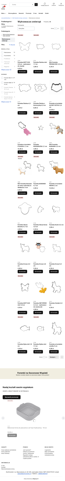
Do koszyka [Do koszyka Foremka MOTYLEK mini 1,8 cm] (22, 312)
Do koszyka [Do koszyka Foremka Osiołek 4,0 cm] (54, 312)
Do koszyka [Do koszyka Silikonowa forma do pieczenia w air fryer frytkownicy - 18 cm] (12, 435)
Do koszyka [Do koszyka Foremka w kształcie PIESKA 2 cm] (54, 193)
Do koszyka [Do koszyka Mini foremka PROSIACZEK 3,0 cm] (54, 71)
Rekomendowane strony (8, 469)
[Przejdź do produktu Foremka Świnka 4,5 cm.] (25, 87)
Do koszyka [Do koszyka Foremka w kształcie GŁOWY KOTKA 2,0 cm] (54, 113)
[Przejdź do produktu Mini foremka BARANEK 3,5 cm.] (56, 128)
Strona (52, 28)
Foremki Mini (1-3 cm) (9, 78)
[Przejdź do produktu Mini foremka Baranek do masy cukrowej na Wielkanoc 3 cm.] (25, 167)
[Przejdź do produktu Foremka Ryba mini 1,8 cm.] (25, 328)
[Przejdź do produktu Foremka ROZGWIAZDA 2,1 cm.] (40, 128)
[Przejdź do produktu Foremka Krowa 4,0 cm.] (25, 248)
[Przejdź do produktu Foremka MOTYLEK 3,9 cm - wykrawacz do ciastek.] (25, 46)
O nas (3, 465)
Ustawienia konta (49, 455)
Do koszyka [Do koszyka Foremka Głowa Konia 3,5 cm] (38, 232)
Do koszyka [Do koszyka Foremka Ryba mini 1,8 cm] (22, 351)
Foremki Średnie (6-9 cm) (8, 88)
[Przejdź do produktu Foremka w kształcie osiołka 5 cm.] (56, 328)
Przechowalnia (49, 453)
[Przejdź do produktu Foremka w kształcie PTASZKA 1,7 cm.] (25, 128)
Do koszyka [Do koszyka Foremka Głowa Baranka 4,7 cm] (22, 232)
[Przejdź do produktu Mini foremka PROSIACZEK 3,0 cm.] (56, 46)
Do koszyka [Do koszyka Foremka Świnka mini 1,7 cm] (38, 71)
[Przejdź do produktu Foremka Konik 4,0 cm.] (56, 208)
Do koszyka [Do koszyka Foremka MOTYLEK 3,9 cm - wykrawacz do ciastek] (22, 71)
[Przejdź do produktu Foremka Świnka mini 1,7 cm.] (40, 46)
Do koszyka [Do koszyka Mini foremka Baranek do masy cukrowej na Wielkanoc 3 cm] (22, 193)
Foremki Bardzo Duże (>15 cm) (8, 97)
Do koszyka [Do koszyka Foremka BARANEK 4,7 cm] (38, 193)
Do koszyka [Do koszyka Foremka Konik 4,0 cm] (54, 232)
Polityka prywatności (28, 451)
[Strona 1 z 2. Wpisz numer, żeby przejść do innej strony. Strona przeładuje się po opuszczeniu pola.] (55, 28)
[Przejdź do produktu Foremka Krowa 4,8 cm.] (40, 248)
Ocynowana (7, 55)
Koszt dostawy (5, 453)
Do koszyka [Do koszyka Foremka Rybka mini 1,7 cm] (38, 351)
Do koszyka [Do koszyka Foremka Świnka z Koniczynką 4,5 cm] (38, 113)
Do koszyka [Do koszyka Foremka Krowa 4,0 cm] (22, 271)
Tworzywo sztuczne (7, 62)
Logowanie (48, 450)
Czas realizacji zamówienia (8, 450)
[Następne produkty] (53, 357)
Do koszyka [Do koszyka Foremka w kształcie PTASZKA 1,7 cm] (22, 152)
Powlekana (7, 58)
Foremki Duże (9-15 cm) (9, 93)
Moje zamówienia (49, 451)
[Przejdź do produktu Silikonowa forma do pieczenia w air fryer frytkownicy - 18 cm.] (28, 412)
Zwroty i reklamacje (28, 453)
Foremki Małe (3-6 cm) (8, 83)
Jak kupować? (27, 450)
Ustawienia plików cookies (30, 456)
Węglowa (6, 66)
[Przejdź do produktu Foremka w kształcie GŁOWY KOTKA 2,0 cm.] (56, 87)
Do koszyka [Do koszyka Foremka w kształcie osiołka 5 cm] (54, 351)
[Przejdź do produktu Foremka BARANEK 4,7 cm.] (40, 167)
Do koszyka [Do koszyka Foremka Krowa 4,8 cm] (38, 271)
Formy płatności (5, 451)
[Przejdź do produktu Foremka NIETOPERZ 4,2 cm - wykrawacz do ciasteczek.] (40, 287)
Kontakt (3, 467)
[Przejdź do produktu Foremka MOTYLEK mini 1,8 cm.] (25, 287)
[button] (36, 4)
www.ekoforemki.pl (5, 18)
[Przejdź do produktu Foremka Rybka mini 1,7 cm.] (40, 328)
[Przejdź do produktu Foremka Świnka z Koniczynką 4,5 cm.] (40, 87)
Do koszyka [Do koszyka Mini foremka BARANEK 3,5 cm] (54, 152)
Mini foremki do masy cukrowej (19, 18)
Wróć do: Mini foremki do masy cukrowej (7, 35)
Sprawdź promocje (11, 397)
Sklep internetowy (30, 478)
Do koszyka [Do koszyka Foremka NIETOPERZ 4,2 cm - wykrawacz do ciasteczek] (38, 312)
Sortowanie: (21, 25)
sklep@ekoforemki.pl (24, 474)
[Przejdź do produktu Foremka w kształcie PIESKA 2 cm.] (56, 167)
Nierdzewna (7, 52)
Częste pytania (27, 458)
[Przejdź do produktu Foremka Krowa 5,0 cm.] (56, 248)
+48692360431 (43, 474)
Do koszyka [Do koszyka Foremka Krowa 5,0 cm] (54, 271)
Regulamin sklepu (28, 455)
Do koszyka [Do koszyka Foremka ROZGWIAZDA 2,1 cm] (38, 152)
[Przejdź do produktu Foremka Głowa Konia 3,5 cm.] (40, 208)
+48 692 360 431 (45, 5)
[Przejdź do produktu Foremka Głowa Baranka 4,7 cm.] (25, 208)
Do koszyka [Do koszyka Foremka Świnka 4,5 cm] (22, 113)
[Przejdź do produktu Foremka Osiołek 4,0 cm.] (56, 287)
